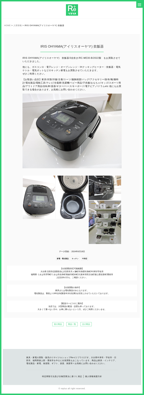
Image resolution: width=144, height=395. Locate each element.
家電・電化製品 (63, 259)
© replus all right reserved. (72, 388)
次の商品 (86, 324)
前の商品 (58, 324)
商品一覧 (72, 324)
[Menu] (139, 4)
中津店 (84, 259)
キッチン (75, 259)
